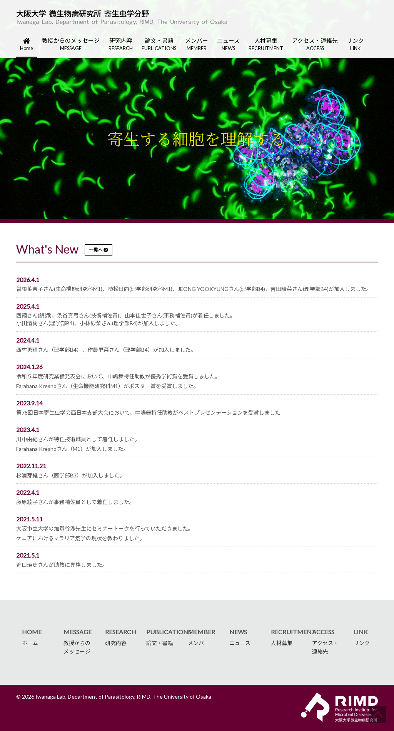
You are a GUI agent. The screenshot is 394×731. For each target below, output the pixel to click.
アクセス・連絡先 (315, 44)
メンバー (196, 44)
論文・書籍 (159, 44)
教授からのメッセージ (71, 44)
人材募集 (266, 44)
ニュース (228, 44)
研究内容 (121, 44)
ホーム (30, 643)
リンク (355, 44)
